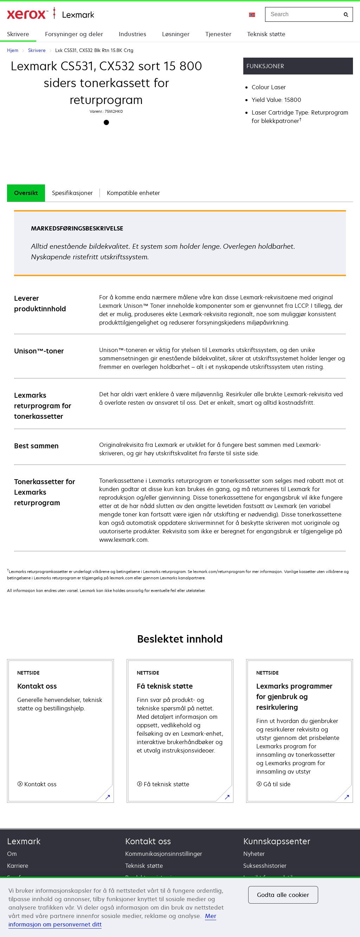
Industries (132, 34)
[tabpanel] (180, 380)
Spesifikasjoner (72, 193)
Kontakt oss (148, 841)
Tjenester (218, 34)
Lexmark (23, 841)
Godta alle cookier (283, 895)
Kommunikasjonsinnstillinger (163, 854)
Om (12, 854)
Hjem (50, 13)
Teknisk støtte (266, 34)
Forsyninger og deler (74, 34)
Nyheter (254, 854)
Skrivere (18, 34)
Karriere (17, 866)
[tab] (26, 193)
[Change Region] (252, 14)
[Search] (346, 14)
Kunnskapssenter (276, 841)
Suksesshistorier (265, 866)
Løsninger (175, 34)
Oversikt (26, 193)
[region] (180, 907)
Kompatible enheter (133, 193)
